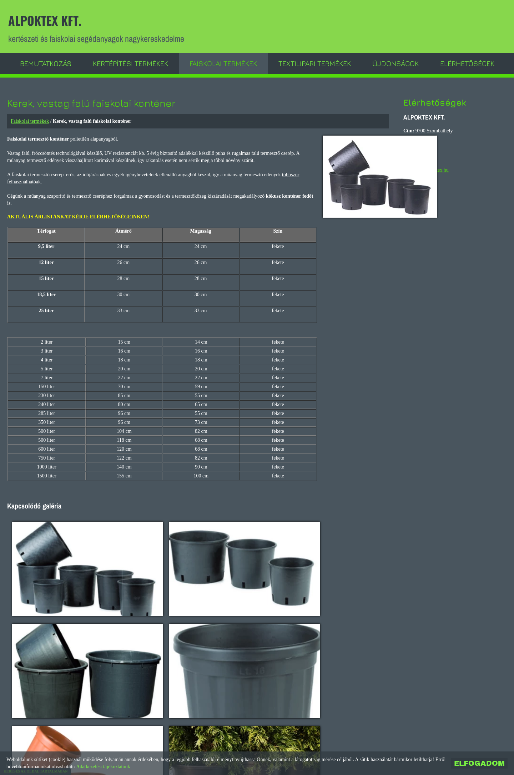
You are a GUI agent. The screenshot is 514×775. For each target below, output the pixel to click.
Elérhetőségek (467, 62)
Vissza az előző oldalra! (57, 727)
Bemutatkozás (45, 62)
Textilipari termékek (314, 62)
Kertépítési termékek (130, 62)
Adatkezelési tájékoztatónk (103, 766)
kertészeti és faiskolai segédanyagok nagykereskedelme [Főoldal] (99, 28)
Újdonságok (395, 62)
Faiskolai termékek (223, 62)
